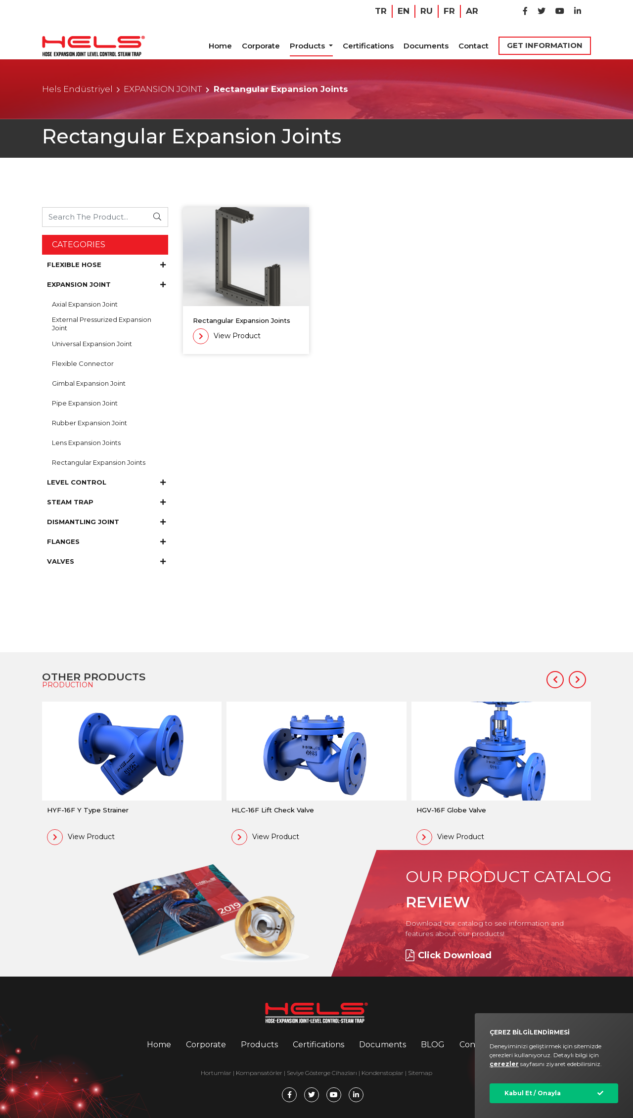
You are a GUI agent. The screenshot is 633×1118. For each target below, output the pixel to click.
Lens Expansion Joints (86, 443)
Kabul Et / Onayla (532, 1093)
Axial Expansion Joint (85, 304)
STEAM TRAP (106, 502)
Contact (473, 45)
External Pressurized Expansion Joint (101, 323)
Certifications (368, 45)
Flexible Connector (83, 363)
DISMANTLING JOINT (106, 522)
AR (472, 11)
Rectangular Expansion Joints (98, 462)
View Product (227, 336)
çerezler (504, 1064)
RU (426, 11)
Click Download (449, 955)
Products (308, 45)
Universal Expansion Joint (92, 344)
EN (403, 11)
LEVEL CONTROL (106, 482)
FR (449, 11)
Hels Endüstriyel (77, 89)
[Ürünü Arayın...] (95, 217)
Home (220, 45)
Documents (426, 45)
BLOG (433, 1044)
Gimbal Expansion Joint (89, 383)
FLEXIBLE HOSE (106, 264)
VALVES (106, 561)
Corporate (261, 45)
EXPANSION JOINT (163, 89)
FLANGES (106, 541)
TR (381, 11)
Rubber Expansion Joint (89, 423)
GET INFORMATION (545, 45)
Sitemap (420, 1072)
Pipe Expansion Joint (85, 403)
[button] (555, 679)
